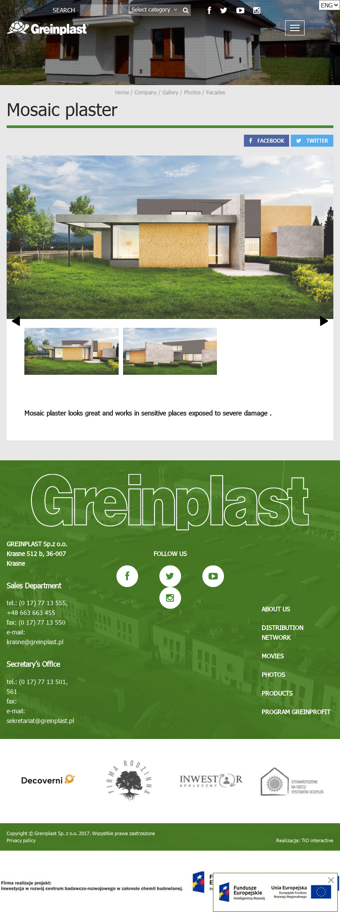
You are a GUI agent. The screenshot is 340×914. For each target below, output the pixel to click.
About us (276, 609)
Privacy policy (21, 840)
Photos (273, 674)
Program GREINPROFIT (296, 712)
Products (277, 693)
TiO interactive (317, 840)
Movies (273, 656)
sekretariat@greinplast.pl (40, 720)
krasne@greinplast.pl (35, 642)
